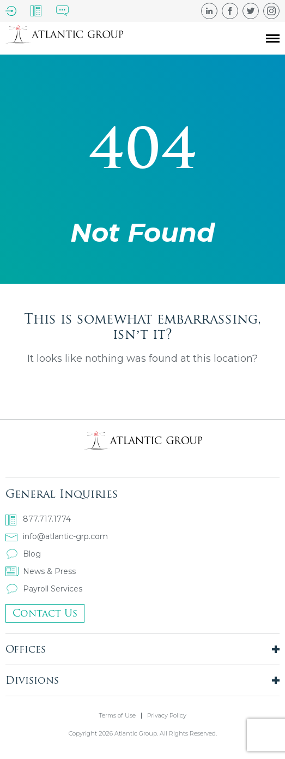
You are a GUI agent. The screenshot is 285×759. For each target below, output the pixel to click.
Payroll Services (43, 588)
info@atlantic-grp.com (56, 536)
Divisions (32, 680)
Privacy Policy (166, 716)
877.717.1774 (38, 519)
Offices (25, 649)
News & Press (40, 571)
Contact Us (45, 613)
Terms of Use (117, 716)
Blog (23, 553)
